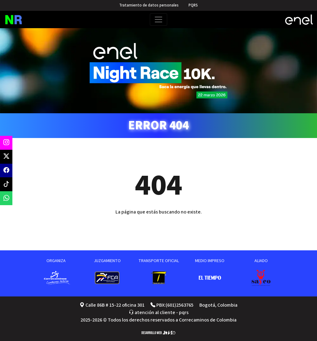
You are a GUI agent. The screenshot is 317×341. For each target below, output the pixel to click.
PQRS (193, 5)
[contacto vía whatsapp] (6, 198)
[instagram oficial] (6, 142)
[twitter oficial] (6, 156)
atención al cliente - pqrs (159, 312)
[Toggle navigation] (158, 19)
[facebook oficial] (6, 170)
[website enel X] (299, 19)
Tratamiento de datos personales (149, 5)
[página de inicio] (17, 19)
